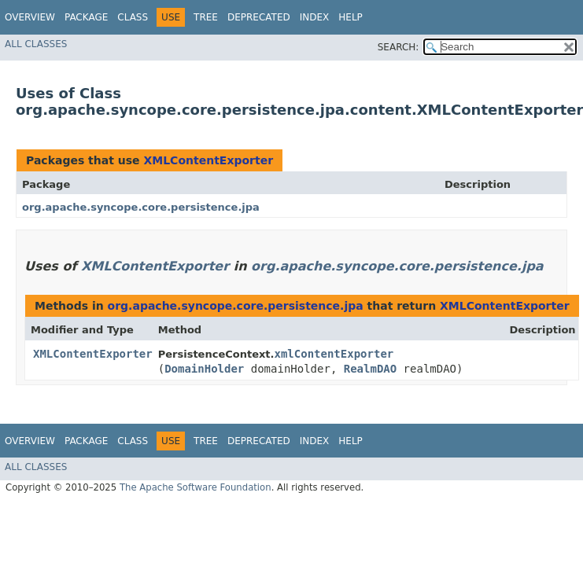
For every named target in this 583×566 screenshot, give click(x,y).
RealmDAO (370, 368)
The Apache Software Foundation (195, 487)
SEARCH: (398, 47)
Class (132, 17)
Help (350, 17)
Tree (206, 17)
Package (86, 17)
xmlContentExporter (334, 353)
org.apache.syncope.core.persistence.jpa (141, 207)
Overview (30, 17)
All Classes (36, 44)
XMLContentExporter (208, 160)
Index (315, 17)
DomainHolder (204, 368)
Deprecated (258, 17)
